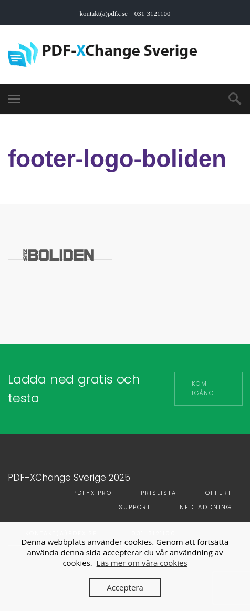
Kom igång (203, 388)
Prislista (158, 493)
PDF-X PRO (92, 493)
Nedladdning (206, 507)
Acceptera (125, 587)
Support (135, 507)
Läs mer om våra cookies (142, 562)
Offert (218, 493)
